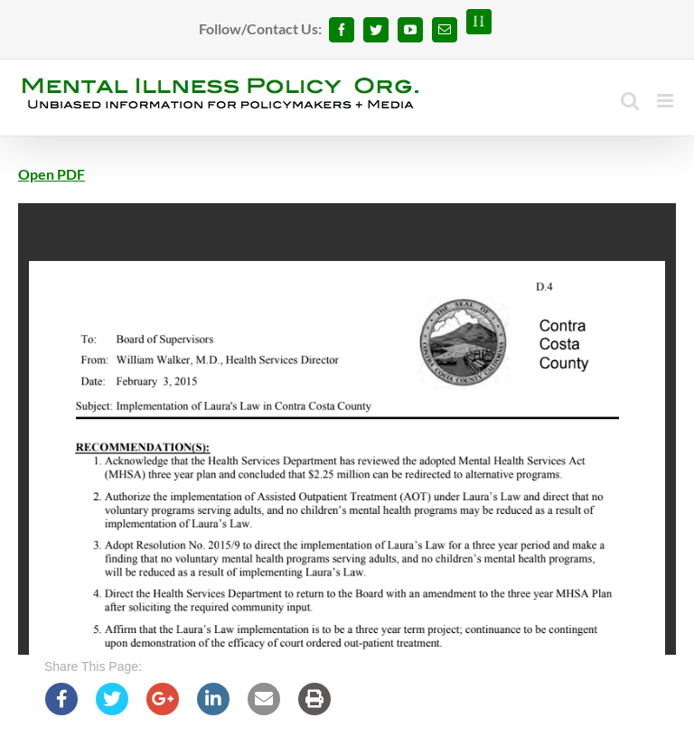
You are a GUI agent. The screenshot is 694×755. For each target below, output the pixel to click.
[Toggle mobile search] (630, 100)
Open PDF (51, 173)
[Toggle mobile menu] (666, 100)
